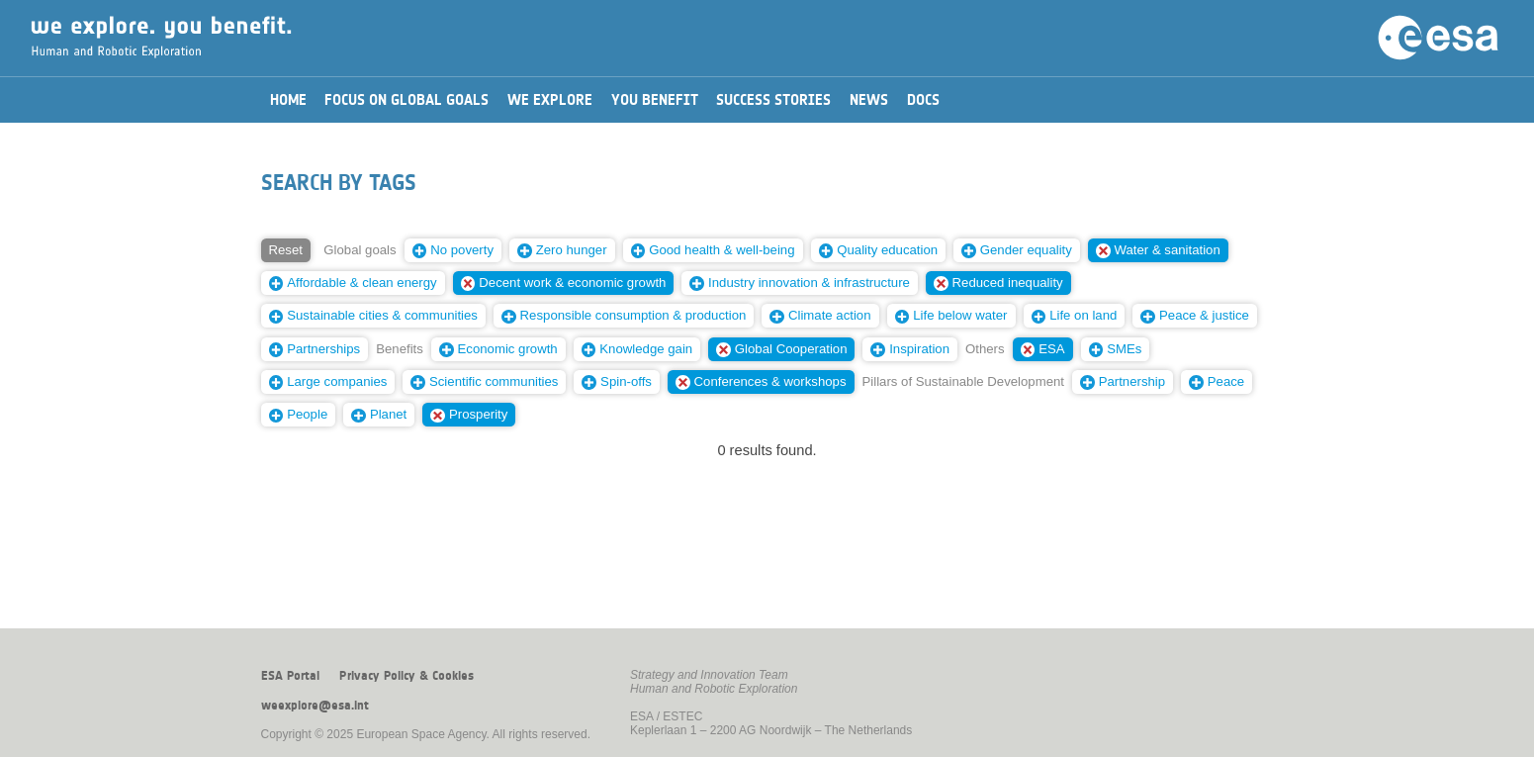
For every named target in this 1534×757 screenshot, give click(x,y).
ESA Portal (290, 676)
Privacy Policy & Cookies (406, 676)
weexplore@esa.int (315, 705)
